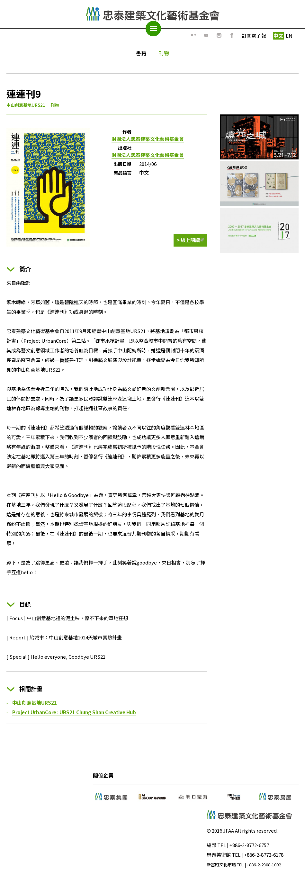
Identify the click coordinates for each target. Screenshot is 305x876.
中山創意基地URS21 (25, 105)
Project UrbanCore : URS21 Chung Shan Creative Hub (74, 712)
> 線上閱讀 (190, 242)
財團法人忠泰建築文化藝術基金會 (148, 138)
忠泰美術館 (219, 854)
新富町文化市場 (221, 865)
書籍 (141, 53)
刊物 (164, 53)
